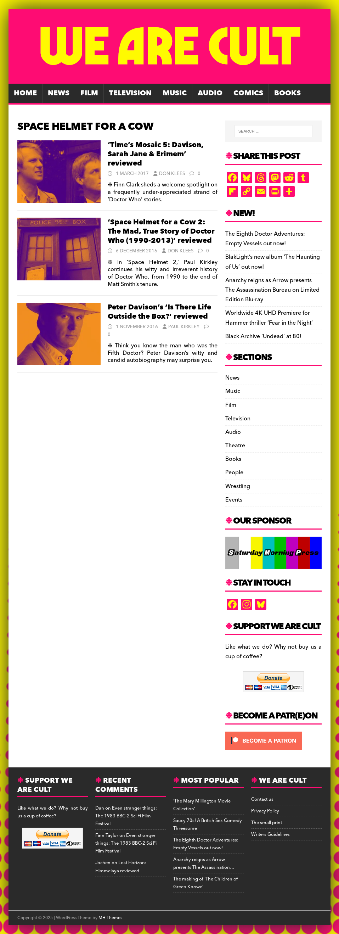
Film (89, 93)
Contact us (262, 799)
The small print (266, 823)
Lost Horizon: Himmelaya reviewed (120, 866)
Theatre (235, 446)
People (234, 472)
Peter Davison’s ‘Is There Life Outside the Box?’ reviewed (159, 312)
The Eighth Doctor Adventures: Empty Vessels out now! (265, 238)
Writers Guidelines (270, 834)
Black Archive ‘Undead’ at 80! (263, 336)
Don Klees (172, 174)
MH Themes (110, 918)
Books (287, 93)
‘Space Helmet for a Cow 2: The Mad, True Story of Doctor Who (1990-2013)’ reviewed (161, 231)
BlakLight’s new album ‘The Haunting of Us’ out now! (272, 262)
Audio (210, 93)
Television (130, 93)
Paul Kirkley (183, 327)
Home (25, 93)
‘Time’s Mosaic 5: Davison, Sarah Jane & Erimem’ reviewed (155, 154)
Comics (248, 93)
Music (175, 93)
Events (233, 500)
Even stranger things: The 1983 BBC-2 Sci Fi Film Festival (126, 816)
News (58, 93)
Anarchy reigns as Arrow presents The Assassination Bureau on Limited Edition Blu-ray (272, 289)
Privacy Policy (265, 811)
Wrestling (237, 486)
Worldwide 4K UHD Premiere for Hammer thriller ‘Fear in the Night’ (269, 318)
